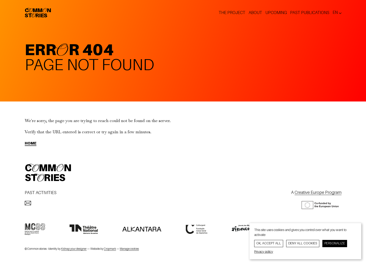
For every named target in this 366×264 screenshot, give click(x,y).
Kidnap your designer (74, 249)
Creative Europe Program (318, 193)
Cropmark (110, 249)
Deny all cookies (302, 243)
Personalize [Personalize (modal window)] (334, 243)
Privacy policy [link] (263, 251)
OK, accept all (268, 243)
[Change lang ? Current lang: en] (337, 12)
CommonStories (38, 13)
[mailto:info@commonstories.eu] (28, 203)
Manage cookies (129, 249)
